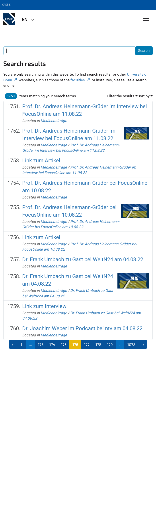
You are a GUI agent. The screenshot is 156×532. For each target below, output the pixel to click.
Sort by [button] (144, 96)
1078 (131, 344)
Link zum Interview (44, 306)
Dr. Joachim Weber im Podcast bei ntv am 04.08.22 (82, 328)
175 (63, 344)
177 (87, 344)
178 (98, 344)
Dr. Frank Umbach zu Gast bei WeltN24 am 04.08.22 (82, 259)
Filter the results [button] (120, 96)
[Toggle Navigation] (146, 19)
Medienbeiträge (54, 120)
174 (52, 344)
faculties (80, 80)
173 (40, 344)
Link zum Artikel (41, 160)
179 (110, 344)
